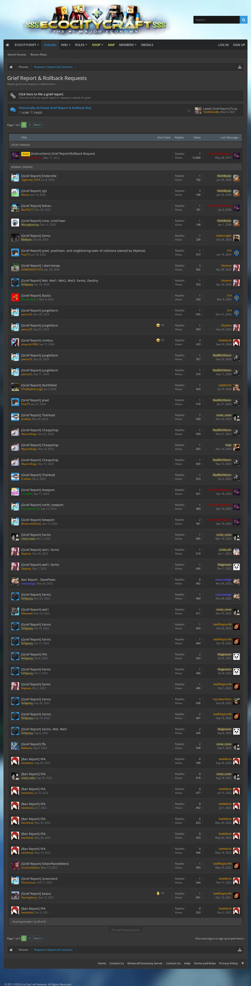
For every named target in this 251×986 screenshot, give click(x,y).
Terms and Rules (205, 963)
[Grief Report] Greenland (39, 879)
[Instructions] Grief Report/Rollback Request (63, 153)
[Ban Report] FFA (33, 759)
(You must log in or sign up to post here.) (219, 938)
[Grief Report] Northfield (39, 385)
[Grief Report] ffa (33, 744)
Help (187, 963)
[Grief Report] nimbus (37, 340)
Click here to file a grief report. (41, 94)
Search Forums (17, 54)
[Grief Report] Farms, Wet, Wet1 (44, 729)
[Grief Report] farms (35, 236)
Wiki (64, 45)
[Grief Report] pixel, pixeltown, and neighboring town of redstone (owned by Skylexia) (83, 251)
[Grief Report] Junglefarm (39, 310)
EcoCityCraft (25, 45)
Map (111, 45)
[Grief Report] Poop (224, 109)
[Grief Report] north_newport (42, 505)
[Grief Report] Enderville (39, 176)
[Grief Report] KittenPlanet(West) (45, 864)
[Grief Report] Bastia (36, 295)
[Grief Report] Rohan (36, 206)
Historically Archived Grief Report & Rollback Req (55, 108)
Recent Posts (39, 54)
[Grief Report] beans (36, 894)
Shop (96, 45)
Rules (79, 45)
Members (126, 45)
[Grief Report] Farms (36, 535)
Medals (147, 45)
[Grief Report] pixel (35, 400)
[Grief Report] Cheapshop (39, 430)
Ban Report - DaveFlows (38, 580)
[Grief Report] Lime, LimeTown (43, 221)
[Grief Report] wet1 (35, 609)
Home (102, 963)
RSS (189, 110)
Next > (38, 125)
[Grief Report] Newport (38, 490)
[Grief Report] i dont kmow (40, 266)
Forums (50, 45)
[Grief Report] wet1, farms (40, 550)
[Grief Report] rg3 (34, 191)
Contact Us (116, 963)
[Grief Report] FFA (34, 654)
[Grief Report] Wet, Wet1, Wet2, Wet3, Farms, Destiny (59, 280)
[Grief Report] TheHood (38, 415)
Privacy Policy (228, 963)
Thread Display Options (126, 930)
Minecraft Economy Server (145, 963)
